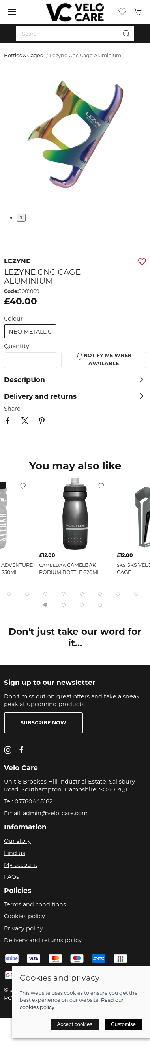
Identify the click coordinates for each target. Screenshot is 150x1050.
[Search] (75, 33)
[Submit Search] (126, 33)
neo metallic (30, 331)
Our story (17, 840)
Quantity (16, 346)
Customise (123, 1024)
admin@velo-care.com (55, 813)
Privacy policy (23, 928)
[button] (12, 12)
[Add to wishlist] (23, 485)
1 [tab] (21, 218)
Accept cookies (74, 1024)
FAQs (11, 876)
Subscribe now (43, 723)
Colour (13, 318)
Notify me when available (103, 359)
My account (21, 864)
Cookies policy (24, 916)
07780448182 (33, 801)
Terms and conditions (35, 904)
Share (12, 408)
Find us (14, 853)
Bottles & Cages (23, 55)
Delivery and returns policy (43, 940)
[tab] (9, 594)
